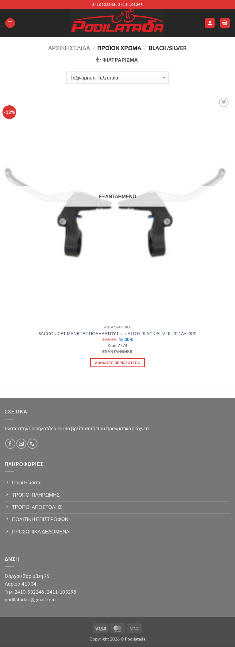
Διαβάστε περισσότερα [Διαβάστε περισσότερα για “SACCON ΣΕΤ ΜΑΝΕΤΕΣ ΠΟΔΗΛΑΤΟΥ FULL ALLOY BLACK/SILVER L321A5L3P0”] (117, 363)
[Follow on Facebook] (10, 444)
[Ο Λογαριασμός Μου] (210, 23)
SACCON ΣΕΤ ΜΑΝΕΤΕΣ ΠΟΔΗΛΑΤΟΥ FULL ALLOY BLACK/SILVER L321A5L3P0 (117, 333)
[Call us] (32, 444)
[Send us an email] (21, 444)
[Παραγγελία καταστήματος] (117, 78)
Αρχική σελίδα (69, 48)
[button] (10, 23)
